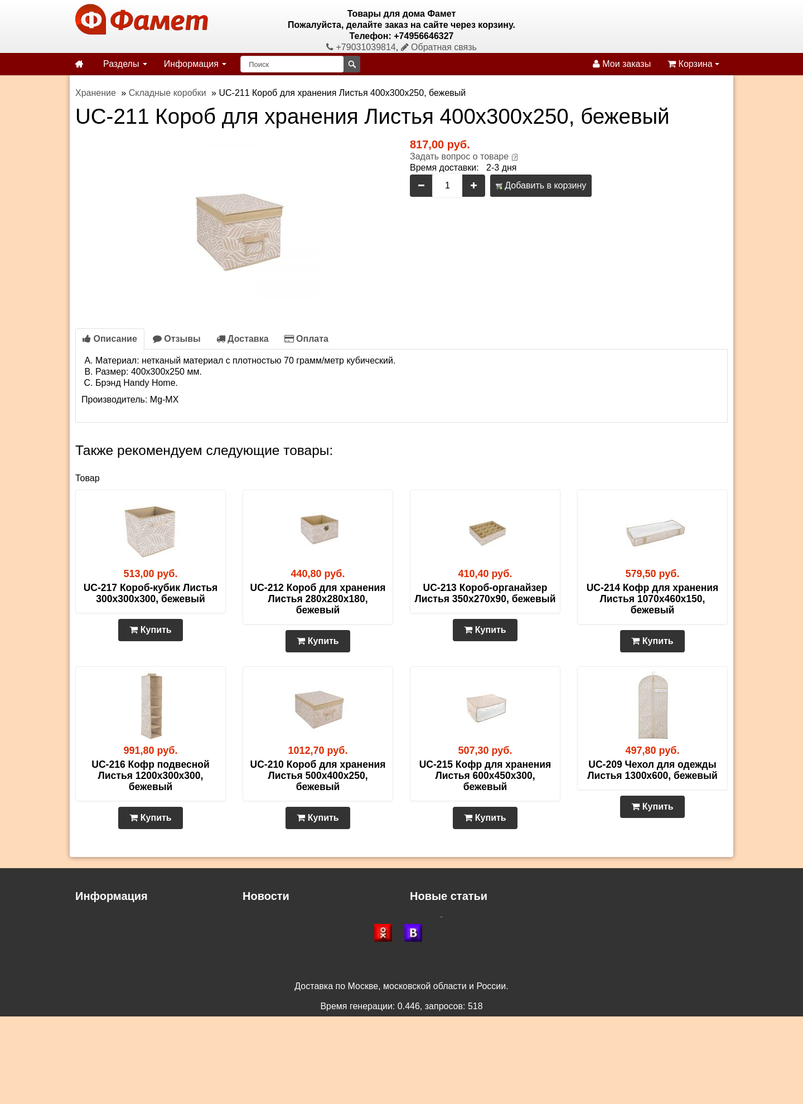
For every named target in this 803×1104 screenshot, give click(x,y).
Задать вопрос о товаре (459, 156)
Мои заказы (622, 64)
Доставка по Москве (284, 943)
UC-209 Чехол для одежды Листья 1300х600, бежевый (652, 770)
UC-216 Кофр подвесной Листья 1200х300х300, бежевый (150, 775)
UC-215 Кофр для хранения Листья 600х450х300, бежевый (485, 775)
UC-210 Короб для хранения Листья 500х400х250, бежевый (318, 775)
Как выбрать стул (446, 921)
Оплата (306, 338)
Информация (195, 64)
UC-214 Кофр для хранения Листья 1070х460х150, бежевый (653, 599)
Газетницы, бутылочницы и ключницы (488, 943)
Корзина (693, 64)
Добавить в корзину (541, 185)
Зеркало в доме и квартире (466, 932)
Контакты (94, 976)
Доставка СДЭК (275, 921)
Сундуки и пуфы (443, 954)
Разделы (125, 64)
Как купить (97, 932)
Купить (150, 630)
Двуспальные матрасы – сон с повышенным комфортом (526, 965)
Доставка (242, 338)
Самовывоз (99, 943)
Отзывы (177, 338)
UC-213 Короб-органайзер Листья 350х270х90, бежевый (485, 593)
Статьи (89, 965)
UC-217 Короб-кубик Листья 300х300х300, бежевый (151, 593)
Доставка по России (284, 932)
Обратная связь (439, 47)
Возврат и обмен (109, 954)
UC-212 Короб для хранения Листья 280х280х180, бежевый (318, 599)
